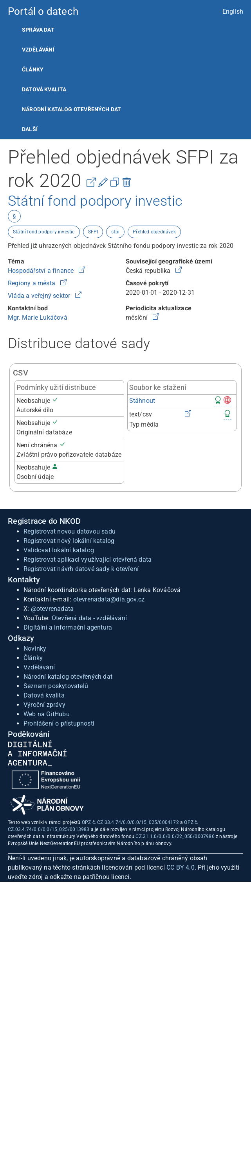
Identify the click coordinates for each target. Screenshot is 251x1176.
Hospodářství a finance (42, 270)
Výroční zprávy (44, 704)
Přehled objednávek (154, 232)
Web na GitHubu (46, 714)
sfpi (115, 232)
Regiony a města (32, 283)
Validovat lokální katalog (58, 550)
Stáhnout (142, 400)
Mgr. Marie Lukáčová (37, 317)
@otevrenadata (52, 608)
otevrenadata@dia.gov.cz (109, 599)
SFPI (93, 232)
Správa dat (38, 30)
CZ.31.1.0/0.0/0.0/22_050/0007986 (174, 836)
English (232, 11)
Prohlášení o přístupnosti (58, 723)
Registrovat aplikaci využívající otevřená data (87, 559)
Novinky (34, 648)
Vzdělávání (38, 49)
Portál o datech (43, 11)
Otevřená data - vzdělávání (89, 618)
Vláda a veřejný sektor (40, 295)
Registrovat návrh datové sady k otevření (81, 569)
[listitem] (125, 30)
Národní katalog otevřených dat (67, 676)
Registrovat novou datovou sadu (69, 531)
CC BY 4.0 (180, 867)
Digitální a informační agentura (67, 627)
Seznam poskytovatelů (55, 686)
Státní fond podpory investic (44, 232)
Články (32, 69)
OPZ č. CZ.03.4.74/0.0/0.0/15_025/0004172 (130, 822)
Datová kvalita (44, 89)
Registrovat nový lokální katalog (68, 540)
